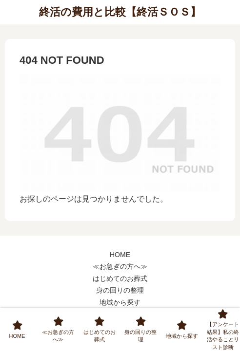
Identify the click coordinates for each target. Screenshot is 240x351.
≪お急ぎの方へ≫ (120, 266)
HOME (120, 255)
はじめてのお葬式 (120, 278)
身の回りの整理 (120, 290)
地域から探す (120, 302)
